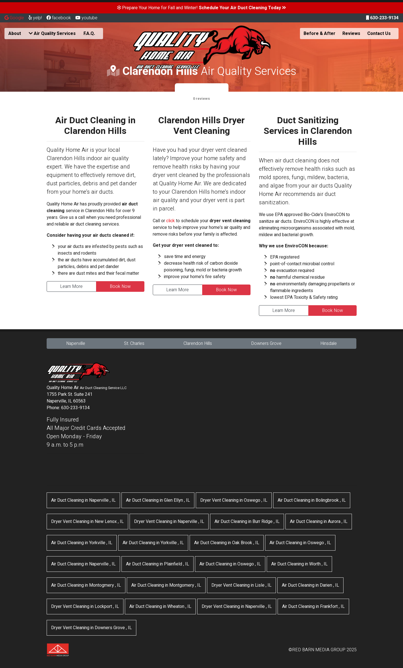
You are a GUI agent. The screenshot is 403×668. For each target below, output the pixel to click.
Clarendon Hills (197, 343)
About (14, 33)
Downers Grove (266, 343)
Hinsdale (328, 343)
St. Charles (134, 343)
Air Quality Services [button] (52, 33)
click (170, 220)
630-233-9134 (382, 18)
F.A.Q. (89, 33)
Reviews (351, 33)
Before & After (319, 33)
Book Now (120, 286)
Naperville (75, 343)
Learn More (71, 286)
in (83, 500)
